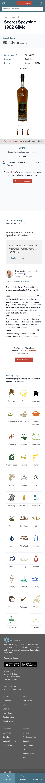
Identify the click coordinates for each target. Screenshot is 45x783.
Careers (26, 741)
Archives (26, 705)
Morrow (25, 126)
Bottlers (6, 709)
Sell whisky (7, 737)
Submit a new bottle (10, 721)
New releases (8, 713)
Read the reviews (17, 258)
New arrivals (27, 701)
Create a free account (13, 141)
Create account (25, 3)
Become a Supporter (12, 658)
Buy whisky (7, 733)
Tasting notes (8, 717)
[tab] (7, 778)
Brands (5, 705)
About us (26, 733)
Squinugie (20, 271)
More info (23, 69)
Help (24, 757)
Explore (6, 17)
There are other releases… (16, 224)
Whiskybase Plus (29, 737)
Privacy (25, 749)
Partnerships (28, 745)
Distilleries (7, 701)
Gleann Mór (15, 17)
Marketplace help (9, 741)
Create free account (22, 181)
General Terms (8, 745)
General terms (28, 753)
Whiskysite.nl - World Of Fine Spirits (16, 164)
